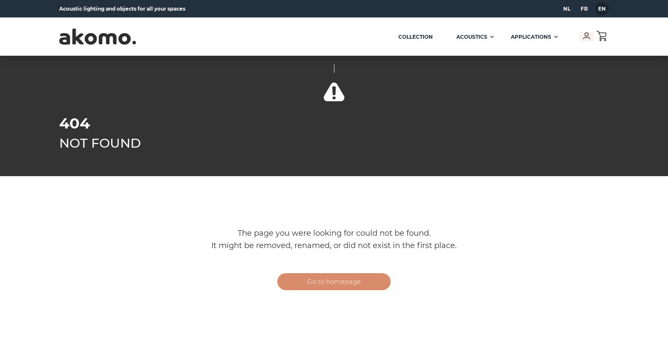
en (602, 9)
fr (584, 9)
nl (566, 9)
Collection (412, 37)
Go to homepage (334, 281)
